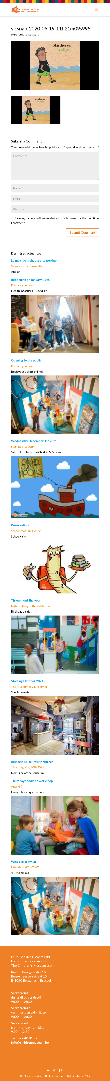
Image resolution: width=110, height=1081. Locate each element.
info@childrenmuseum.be (30, 1042)
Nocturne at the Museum (27, 773)
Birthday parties (21, 611)
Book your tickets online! (27, 371)
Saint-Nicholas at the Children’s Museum (37, 452)
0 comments (32, 34)
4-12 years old (20, 873)
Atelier (15, 271)
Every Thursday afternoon (28, 792)
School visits (19, 536)
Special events (20, 692)
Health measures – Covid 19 (29, 291)
